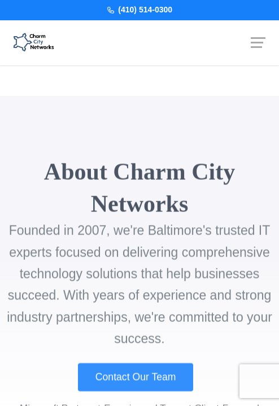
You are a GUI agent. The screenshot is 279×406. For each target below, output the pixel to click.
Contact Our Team (135, 386)
